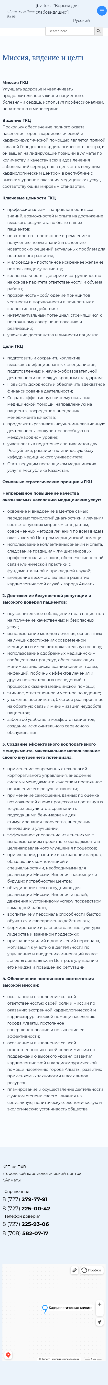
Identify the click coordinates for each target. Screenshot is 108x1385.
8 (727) (25, 1199)
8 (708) (25, 1233)
